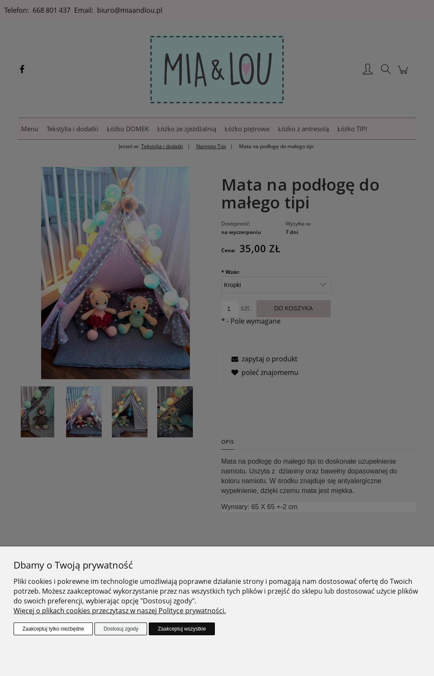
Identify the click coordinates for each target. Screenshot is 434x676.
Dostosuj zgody (120, 629)
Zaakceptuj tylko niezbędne (53, 629)
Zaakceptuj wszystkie (182, 629)
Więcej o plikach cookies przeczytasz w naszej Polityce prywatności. (120, 610)
